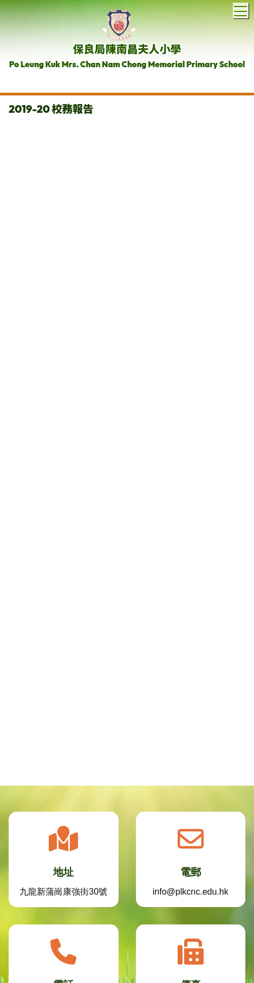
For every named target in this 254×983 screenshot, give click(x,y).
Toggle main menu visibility (241, 9)
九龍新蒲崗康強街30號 (63, 895)
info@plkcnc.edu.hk (191, 895)
